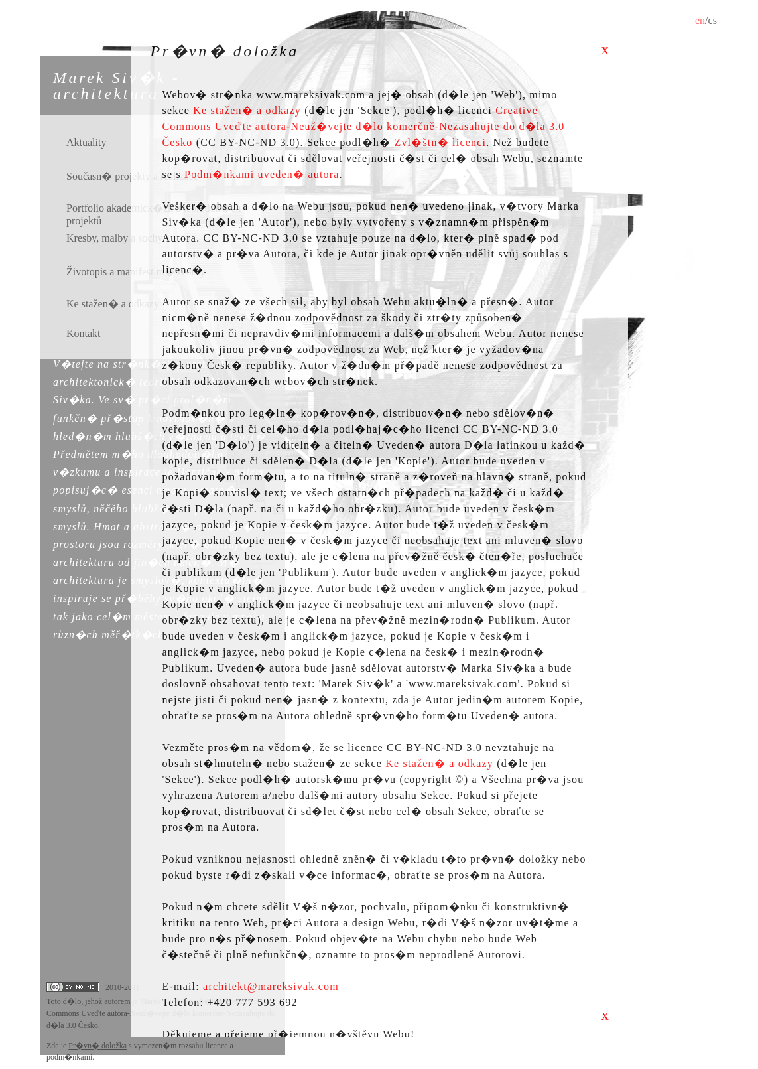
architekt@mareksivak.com (271, 986)
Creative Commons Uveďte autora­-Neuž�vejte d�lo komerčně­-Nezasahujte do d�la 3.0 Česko (363, 126)
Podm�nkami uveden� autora (262, 174)
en (700, 20)
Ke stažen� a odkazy (247, 110)
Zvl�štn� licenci (440, 142)
